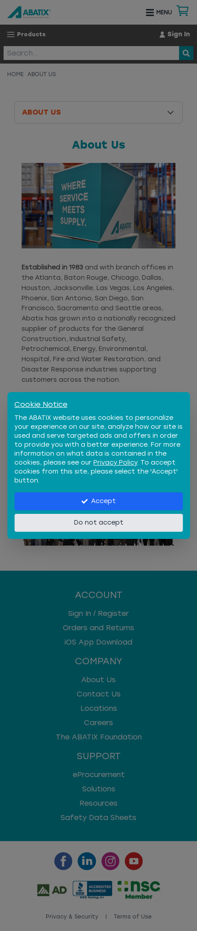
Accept (98, 501)
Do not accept (98, 522)
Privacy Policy (115, 462)
